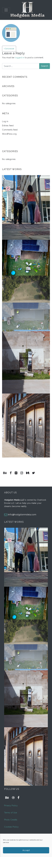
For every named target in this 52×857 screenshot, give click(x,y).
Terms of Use (10, 813)
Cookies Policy (11, 827)
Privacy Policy (11, 805)
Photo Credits (10, 820)
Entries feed (7, 125)
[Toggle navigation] (6, 10)
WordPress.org (9, 134)
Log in (5, 121)
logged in (19, 57)
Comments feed (10, 130)
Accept (26, 850)
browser (9, 48)
